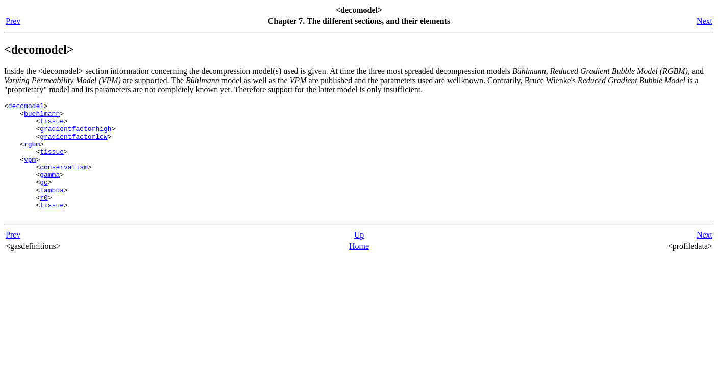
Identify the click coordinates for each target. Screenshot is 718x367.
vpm (30, 171)
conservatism (64, 180)
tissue (52, 125)
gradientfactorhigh (75, 134)
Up (359, 257)
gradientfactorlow (74, 143)
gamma (50, 189)
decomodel (26, 107)
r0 (44, 217)
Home (359, 269)
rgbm (32, 153)
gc (44, 198)
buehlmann (42, 116)
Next (704, 21)
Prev (13, 21)
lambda (52, 208)
